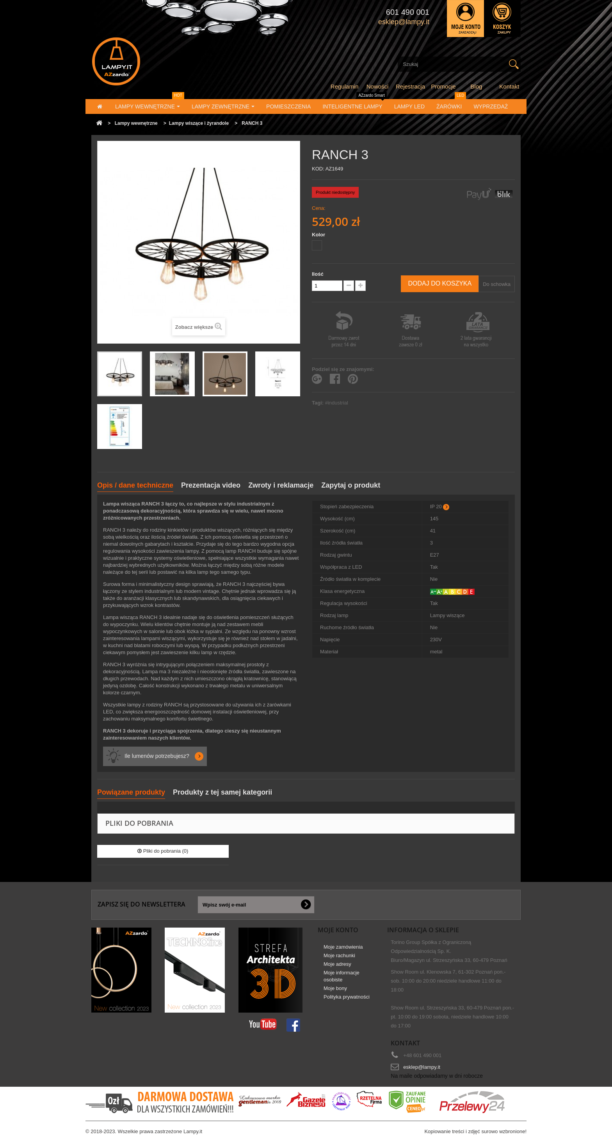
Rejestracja (410, 86)
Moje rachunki (339, 955)
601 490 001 (407, 12)
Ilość (318, 274)
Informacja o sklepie (423, 930)
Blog (476, 86)
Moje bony (335, 988)
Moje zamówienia (343, 947)
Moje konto (338, 930)
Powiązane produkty (131, 792)
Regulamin (345, 86)
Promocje (443, 86)
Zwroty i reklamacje (280, 485)
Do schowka (497, 284)
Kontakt (509, 86)
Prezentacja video (210, 485)
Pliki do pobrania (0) (162, 851)
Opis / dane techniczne (135, 485)
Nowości (377, 86)
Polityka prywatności (347, 997)
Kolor (319, 235)
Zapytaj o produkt (350, 485)
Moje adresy (337, 964)
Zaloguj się (465, 18)
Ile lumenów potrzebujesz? (157, 756)
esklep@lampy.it (421, 1067)
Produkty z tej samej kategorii (222, 792)
